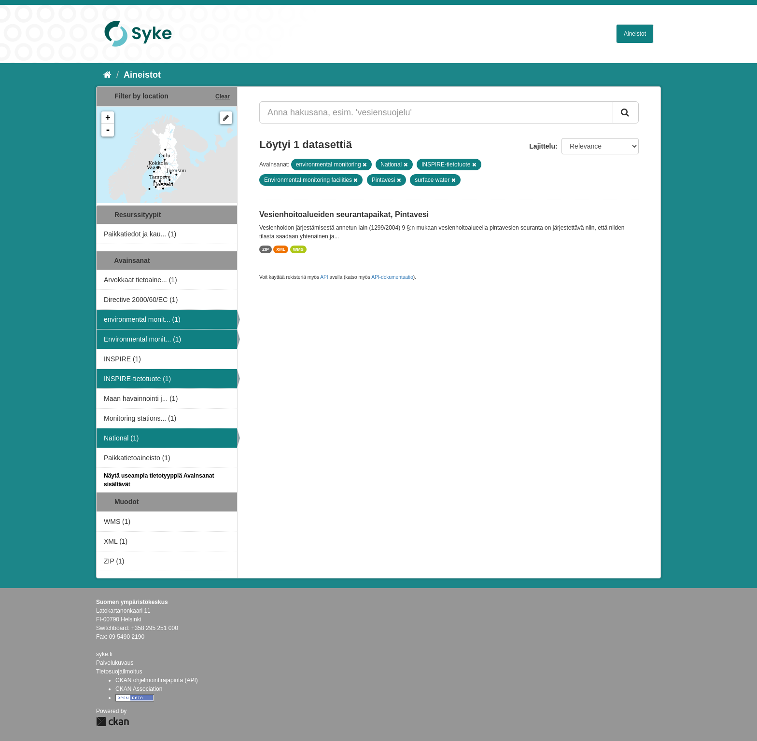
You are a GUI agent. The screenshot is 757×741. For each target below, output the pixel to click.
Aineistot (635, 33)
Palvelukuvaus (114, 662)
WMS (298, 249)
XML (280, 249)
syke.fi (104, 654)
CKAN (112, 721)
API (324, 277)
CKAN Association (138, 689)
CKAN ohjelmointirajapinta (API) (156, 680)
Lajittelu (542, 146)
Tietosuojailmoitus (119, 671)
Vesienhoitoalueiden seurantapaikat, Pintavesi (344, 214)
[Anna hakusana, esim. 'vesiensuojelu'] (436, 112)
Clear (222, 96)
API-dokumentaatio (392, 277)
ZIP (265, 249)
